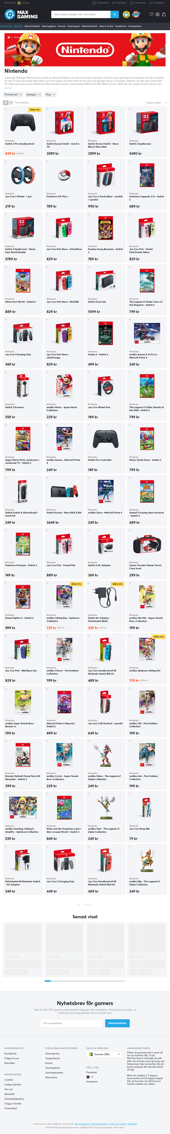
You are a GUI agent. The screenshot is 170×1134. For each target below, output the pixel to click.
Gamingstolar (52, 1068)
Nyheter (18, 26)
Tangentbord (52, 1058)
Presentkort (103, 3)
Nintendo (18, 38)
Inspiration (119, 2)
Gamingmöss (52, 1053)
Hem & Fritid (106, 26)
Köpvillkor (9, 1063)
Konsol (62, 26)
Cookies (8, 1080)
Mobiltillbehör (90, 26)
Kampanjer (7, 26)
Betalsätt (9, 1094)
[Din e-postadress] (71, 1023)
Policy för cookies (118, 1124)
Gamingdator (49, 26)
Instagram (92, 1081)
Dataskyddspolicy (14, 1099)
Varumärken (134, 26)
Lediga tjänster (12, 1084)
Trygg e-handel (12, 1103)
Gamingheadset (54, 1073)
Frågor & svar (11, 1058)
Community (138, 3)
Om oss (8, 1089)
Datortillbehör (32, 26)
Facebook (91, 1072)
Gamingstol (74, 26)
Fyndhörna (121, 26)
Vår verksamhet (82, 1124)
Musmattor (51, 1077)
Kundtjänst (158, 3)
